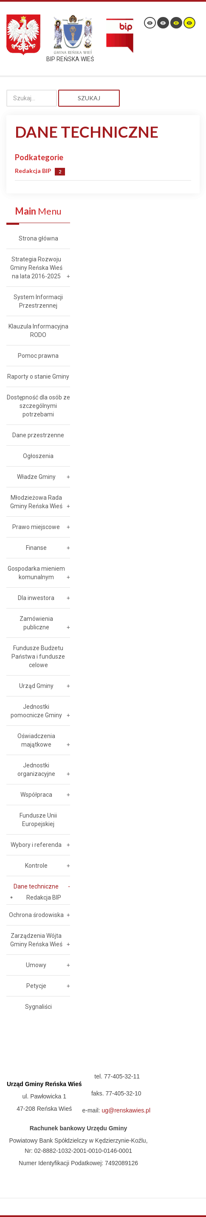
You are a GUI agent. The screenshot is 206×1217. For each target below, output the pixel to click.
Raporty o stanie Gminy (38, 376)
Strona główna (38, 238)
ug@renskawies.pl (126, 1110)
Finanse (36, 547)
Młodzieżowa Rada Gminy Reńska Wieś (36, 501)
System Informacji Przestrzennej (38, 301)
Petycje (36, 985)
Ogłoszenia (38, 456)
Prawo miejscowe (36, 527)
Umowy (36, 965)
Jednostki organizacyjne (36, 769)
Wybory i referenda (36, 844)
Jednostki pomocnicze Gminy (36, 711)
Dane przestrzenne (38, 435)
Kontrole (36, 865)
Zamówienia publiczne (36, 623)
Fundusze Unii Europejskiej (38, 819)
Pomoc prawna (38, 355)
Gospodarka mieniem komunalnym (36, 572)
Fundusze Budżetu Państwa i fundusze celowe (38, 656)
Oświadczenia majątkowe (36, 740)
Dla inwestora (36, 597)
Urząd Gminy (36, 685)
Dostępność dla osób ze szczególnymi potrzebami (38, 406)
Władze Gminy (36, 476)
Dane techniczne (36, 886)
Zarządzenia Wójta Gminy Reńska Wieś (36, 940)
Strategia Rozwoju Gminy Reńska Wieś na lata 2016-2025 (36, 268)
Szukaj (89, 98)
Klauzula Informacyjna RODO (38, 330)
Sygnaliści (38, 1006)
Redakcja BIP (33, 170)
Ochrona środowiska (36, 914)
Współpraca (36, 794)
